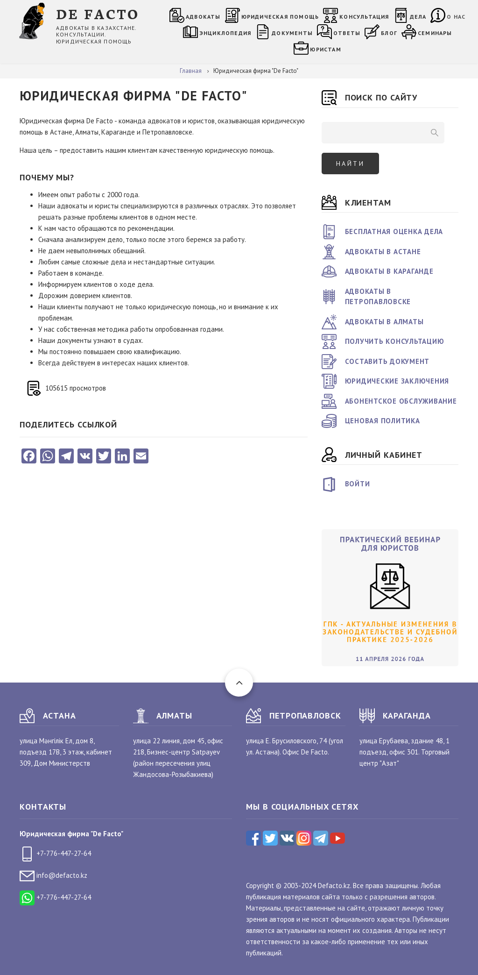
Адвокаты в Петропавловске (378, 296)
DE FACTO (98, 13)
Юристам (325, 49)
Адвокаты (203, 16)
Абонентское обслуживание (401, 401)
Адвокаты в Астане (383, 251)
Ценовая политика (382, 420)
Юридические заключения (397, 381)
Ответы (346, 32)
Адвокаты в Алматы (384, 321)
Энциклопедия (225, 32)
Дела (418, 16)
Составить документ (387, 361)
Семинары (435, 32)
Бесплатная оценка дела (394, 231)
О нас (456, 16)
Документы (292, 32)
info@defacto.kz (53, 875)
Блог (389, 32)
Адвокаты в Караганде (389, 271)
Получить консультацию (394, 341)
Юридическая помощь (280, 16)
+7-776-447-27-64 (55, 853)
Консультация (364, 16)
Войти (357, 483)
